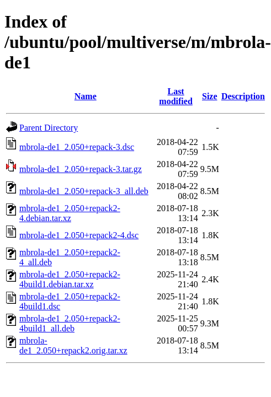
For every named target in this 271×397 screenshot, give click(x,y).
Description (243, 96)
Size (209, 96)
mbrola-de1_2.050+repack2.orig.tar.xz (73, 345)
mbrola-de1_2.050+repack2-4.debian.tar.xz (69, 213)
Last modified (175, 96)
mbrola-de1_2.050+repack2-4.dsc (79, 235)
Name (86, 96)
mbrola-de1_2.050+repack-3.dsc (76, 147)
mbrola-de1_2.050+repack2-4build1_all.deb (69, 323)
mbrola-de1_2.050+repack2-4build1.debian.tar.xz (69, 279)
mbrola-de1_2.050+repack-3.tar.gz (80, 169)
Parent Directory (48, 127)
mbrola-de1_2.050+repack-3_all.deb (83, 191)
